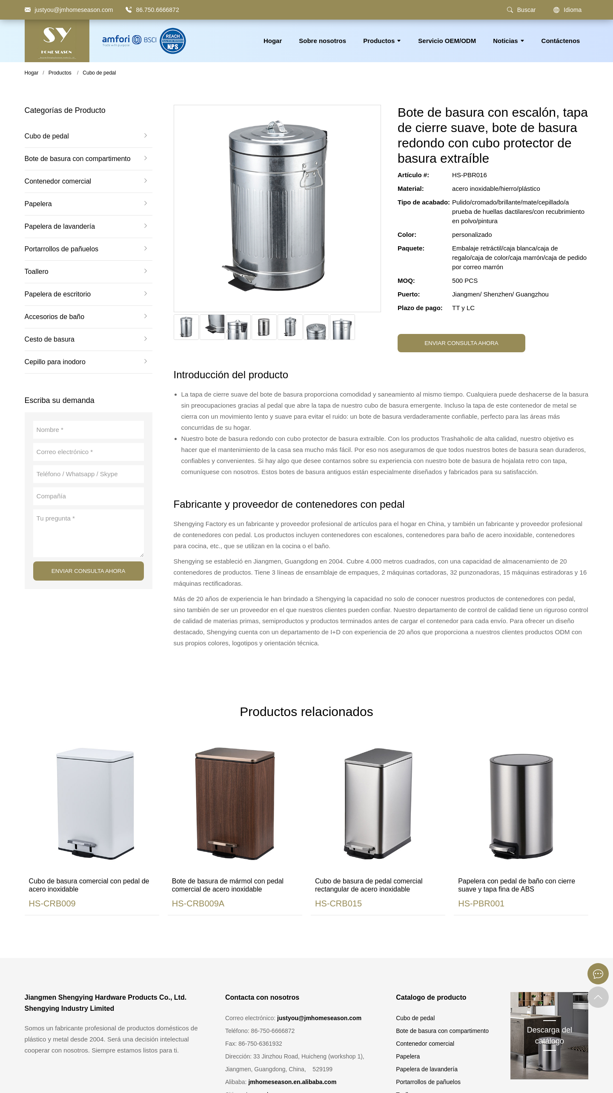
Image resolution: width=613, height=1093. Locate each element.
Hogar (273, 40)
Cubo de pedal (99, 73)
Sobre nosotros (322, 40)
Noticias (508, 40)
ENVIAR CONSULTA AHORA (89, 571)
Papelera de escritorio (58, 294)
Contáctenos (560, 40)
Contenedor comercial (58, 181)
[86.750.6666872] (129, 10)
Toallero (37, 271)
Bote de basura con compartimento (78, 158)
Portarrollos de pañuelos (61, 249)
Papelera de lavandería (60, 226)
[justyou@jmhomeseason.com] (69, 10)
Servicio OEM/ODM (447, 40)
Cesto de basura (49, 339)
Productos (382, 40)
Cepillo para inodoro (55, 362)
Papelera (38, 204)
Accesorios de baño (55, 317)
